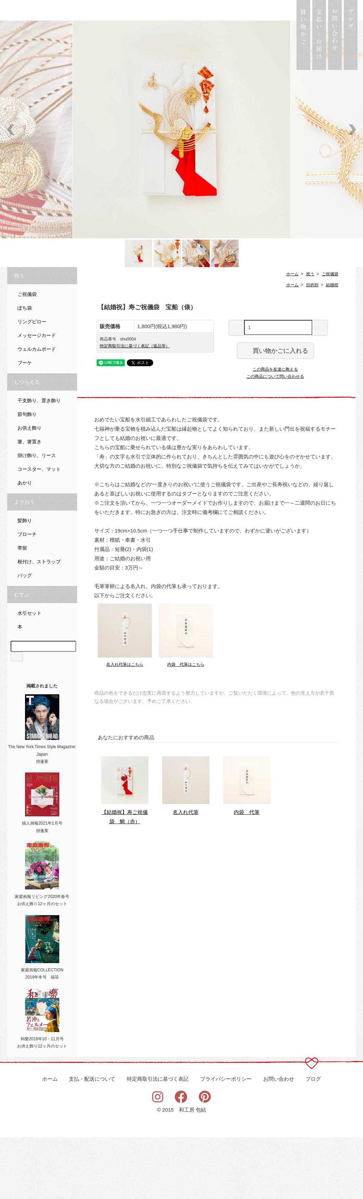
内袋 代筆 (246, 874)
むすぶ (21, 656)
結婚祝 (332, 346)
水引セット (29, 675)
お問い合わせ (278, 1140)
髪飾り (24, 582)
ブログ (313, 1140)
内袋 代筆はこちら (185, 726)
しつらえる (27, 443)
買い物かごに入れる (275, 412)
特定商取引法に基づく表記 (158, 1140)
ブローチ (27, 596)
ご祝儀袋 (330, 335)
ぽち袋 (24, 369)
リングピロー (31, 383)
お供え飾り (29, 489)
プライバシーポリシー (226, 1140)
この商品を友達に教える (275, 431)
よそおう (24, 563)
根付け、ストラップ (39, 623)
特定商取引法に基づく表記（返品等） (135, 407)
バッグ (24, 637)
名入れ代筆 (185, 874)
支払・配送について (92, 1140)
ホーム (292, 335)
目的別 (312, 346)
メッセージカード (36, 397)
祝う (310, 335)
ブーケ (24, 424)
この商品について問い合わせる (275, 438)
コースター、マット (39, 530)
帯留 (22, 609)
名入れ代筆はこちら (124, 726)
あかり (24, 544)
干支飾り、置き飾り (39, 462)
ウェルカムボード (36, 410)
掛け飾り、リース (36, 517)
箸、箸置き (29, 503)
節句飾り (27, 476)
